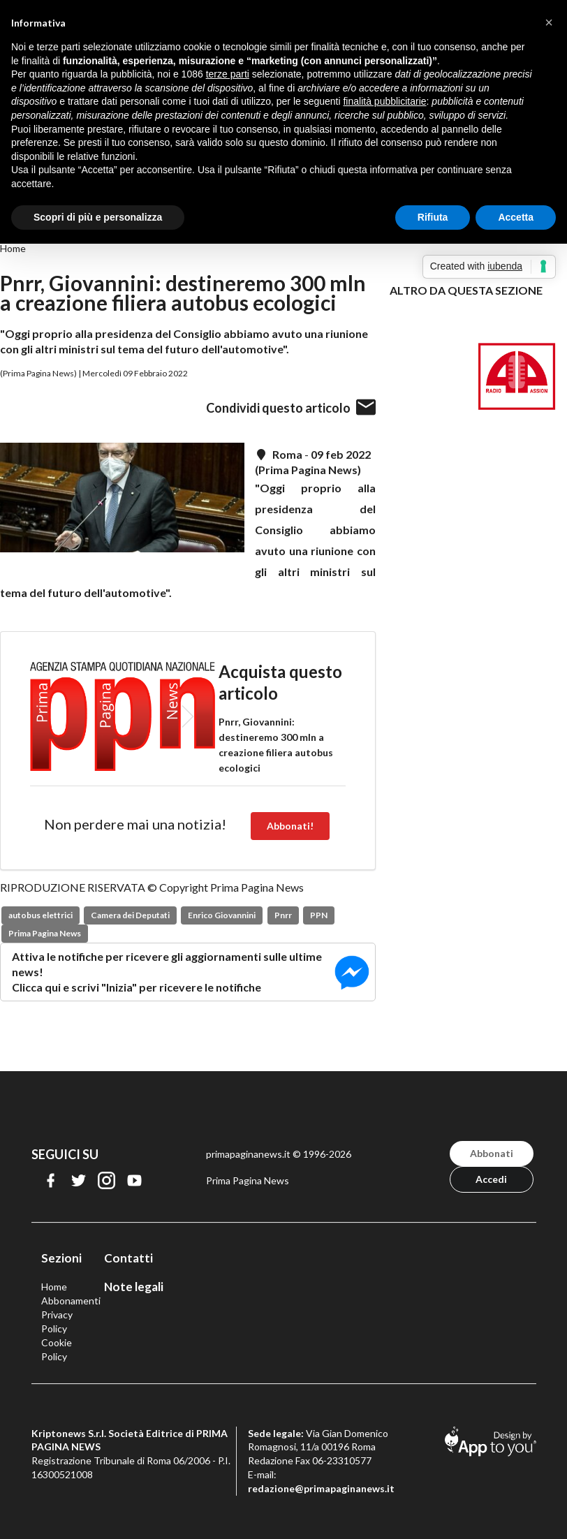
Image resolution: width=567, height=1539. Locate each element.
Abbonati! (290, 826)
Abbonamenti (71, 1300)
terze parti (227, 74)
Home (13, 248)
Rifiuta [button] (433, 217)
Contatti (128, 1258)
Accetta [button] (515, 217)
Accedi (491, 1179)
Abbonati (491, 1153)
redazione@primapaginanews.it (321, 1488)
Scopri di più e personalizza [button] (98, 217)
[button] (549, 22)
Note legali (133, 1286)
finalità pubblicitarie (384, 101)
